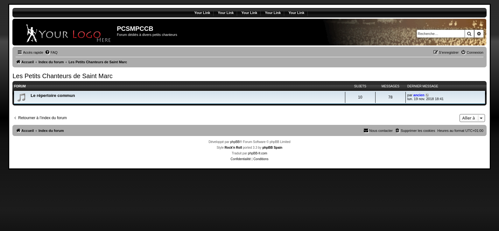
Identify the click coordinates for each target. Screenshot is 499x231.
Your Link (202, 13)
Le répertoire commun (53, 95)
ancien (419, 95)
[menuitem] (51, 52)
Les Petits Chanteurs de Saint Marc (62, 75)
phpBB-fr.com (257, 153)
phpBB (235, 142)
